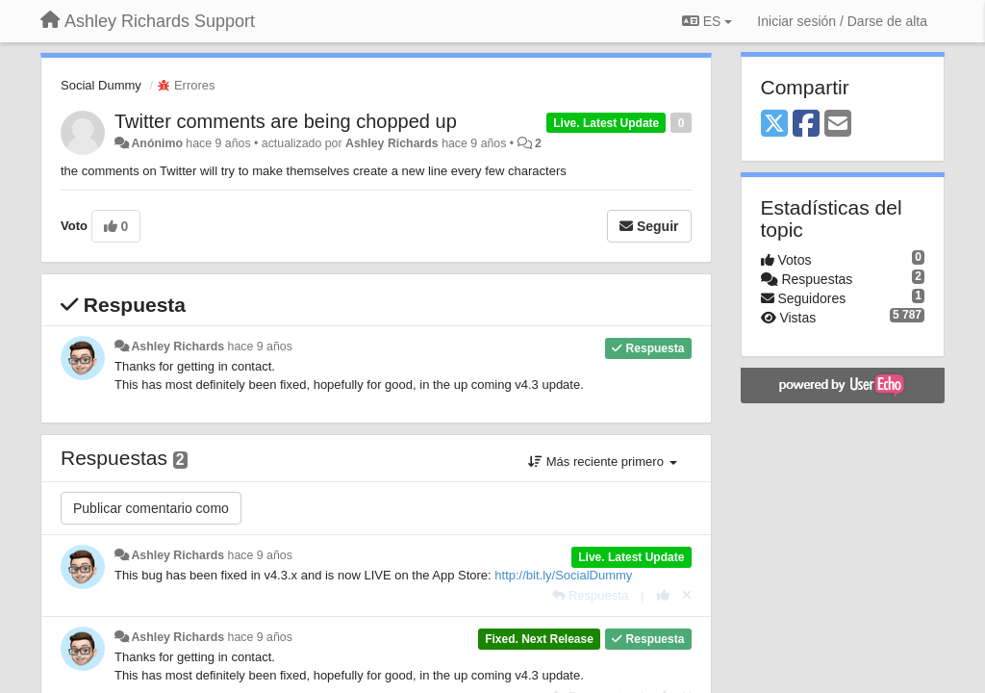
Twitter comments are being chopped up (285, 121)
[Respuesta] (590, 595)
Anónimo (156, 143)
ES (707, 21)
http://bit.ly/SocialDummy (563, 575)
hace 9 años (260, 346)
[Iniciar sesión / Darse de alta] (842, 21)
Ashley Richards (392, 143)
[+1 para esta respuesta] (663, 595)
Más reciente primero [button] (602, 461)
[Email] (837, 124)
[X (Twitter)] (774, 124)
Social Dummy (101, 85)
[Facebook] (806, 124)
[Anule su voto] (687, 595)
